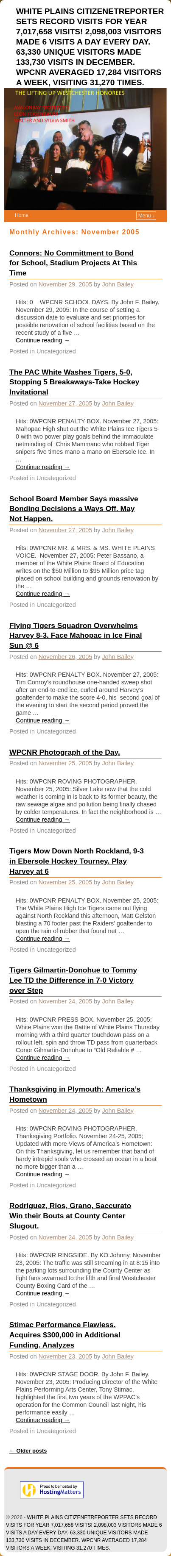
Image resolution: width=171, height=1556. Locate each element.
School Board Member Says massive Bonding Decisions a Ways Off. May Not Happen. (73, 509)
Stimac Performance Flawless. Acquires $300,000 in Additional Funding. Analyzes (65, 1334)
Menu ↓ (146, 216)
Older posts (28, 1451)
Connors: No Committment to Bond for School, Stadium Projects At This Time (73, 263)
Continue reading (43, 340)
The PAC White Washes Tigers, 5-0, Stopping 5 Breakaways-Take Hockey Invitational (74, 382)
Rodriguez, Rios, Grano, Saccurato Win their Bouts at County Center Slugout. (70, 1215)
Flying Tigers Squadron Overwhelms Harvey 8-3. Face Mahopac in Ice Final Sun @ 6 (75, 635)
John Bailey (117, 284)
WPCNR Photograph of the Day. (64, 752)
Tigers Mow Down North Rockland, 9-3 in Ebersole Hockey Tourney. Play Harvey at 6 (76, 861)
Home (21, 215)
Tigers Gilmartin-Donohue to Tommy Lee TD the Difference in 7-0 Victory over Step (73, 980)
